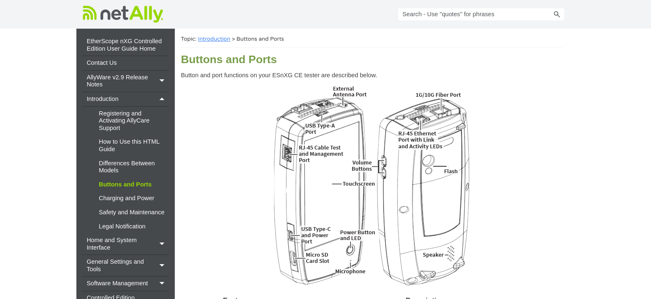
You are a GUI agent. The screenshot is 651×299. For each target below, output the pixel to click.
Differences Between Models (127, 167)
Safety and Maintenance (131, 212)
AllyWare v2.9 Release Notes (128, 81)
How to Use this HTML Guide (129, 145)
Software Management (128, 284)
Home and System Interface (128, 244)
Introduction (128, 99)
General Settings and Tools (128, 265)
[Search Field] (481, 14)
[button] (556, 14)
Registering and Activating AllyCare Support (124, 120)
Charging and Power (126, 198)
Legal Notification (122, 226)
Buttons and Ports (125, 184)
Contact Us (102, 62)
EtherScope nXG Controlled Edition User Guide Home (124, 45)
